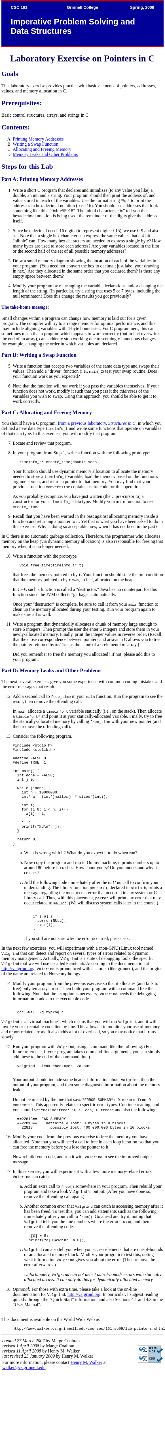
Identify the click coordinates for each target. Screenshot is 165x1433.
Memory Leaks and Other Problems (45, 154)
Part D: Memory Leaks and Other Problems (51, 672)
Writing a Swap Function (35, 144)
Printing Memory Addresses (38, 139)
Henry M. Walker (86, 1397)
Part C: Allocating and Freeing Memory (46, 412)
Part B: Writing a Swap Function (39, 355)
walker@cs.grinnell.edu (23, 1402)
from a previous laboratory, (97, 423)
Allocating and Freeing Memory (42, 149)
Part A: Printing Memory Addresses (42, 179)
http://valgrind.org (18, 995)
